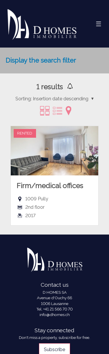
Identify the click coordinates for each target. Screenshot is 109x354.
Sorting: (23, 98)
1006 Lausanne (54, 303)
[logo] (42, 23)
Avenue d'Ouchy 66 (54, 297)
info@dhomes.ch (55, 314)
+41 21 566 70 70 (58, 309)
